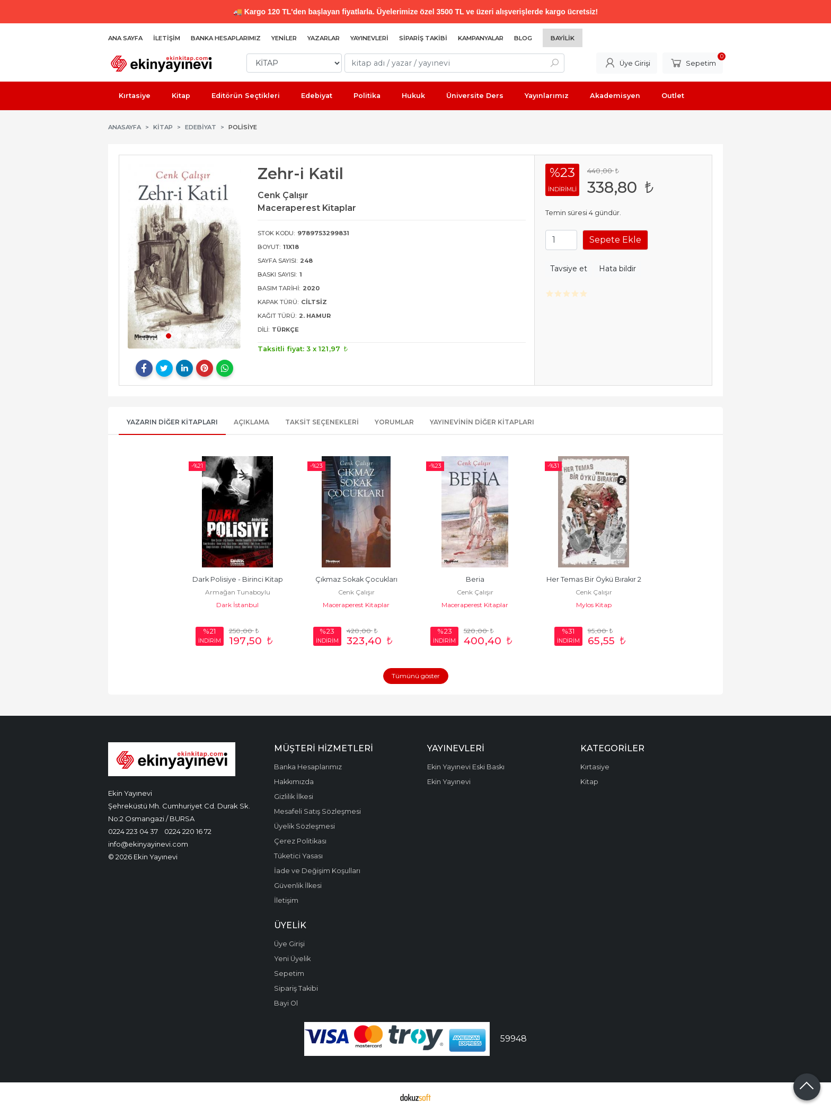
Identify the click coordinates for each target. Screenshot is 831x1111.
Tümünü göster (416, 676)
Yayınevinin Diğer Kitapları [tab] (482, 422)
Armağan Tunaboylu (237, 592)
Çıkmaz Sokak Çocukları (356, 579)
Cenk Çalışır (356, 592)
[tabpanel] (184, 256)
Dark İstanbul (237, 605)
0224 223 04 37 (133, 831)
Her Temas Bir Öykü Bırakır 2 (593, 579)
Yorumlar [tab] (394, 422)
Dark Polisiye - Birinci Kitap (237, 579)
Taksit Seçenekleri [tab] (322, 422)
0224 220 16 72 (187, 831)
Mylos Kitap (594, 605)
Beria (475, 579)
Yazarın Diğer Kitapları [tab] (172, 422)
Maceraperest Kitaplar (356, 605)
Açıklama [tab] (251, 422)
